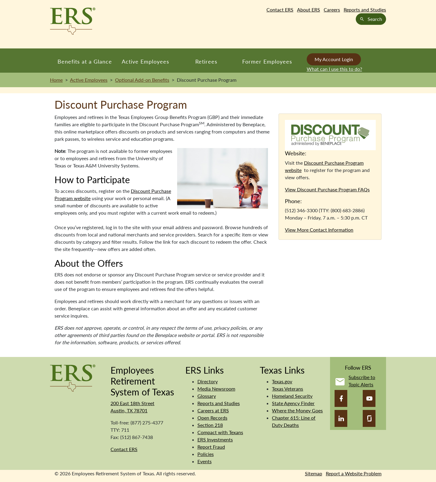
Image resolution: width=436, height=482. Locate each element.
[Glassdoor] (369, 418)
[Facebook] (341, 398)
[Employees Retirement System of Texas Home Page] (72, 21)
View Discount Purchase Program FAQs (327, 189)
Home (56, 80)
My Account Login (334, 59)
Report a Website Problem (354, 473)
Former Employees (267, 61)
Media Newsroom (216, 388)
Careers (332, 9)
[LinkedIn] (341, 418)
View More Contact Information (319, 230)
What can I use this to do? (334, 69)
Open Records (212, 418)
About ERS (308, 9)
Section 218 (210, 425)
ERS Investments (215, 439)
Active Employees (145, 61)
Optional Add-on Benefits (142, 80)
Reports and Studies (365, 9)
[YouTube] (369, 398)
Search (371, 19)
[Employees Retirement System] (72, 377)
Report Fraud (211, 447)
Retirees (206, 61)
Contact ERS (279, 9)
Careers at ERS (213, 410)
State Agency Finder (293, 403)
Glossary (206, 396)
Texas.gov (282, 381)
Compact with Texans (220, 432)
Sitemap (313, 473)
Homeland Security (292, 396)
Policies (205, 454)
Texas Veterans (287, 388)
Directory (207, 381)
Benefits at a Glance (85, 61)
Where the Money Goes (297, 410)
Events (204, 461)
